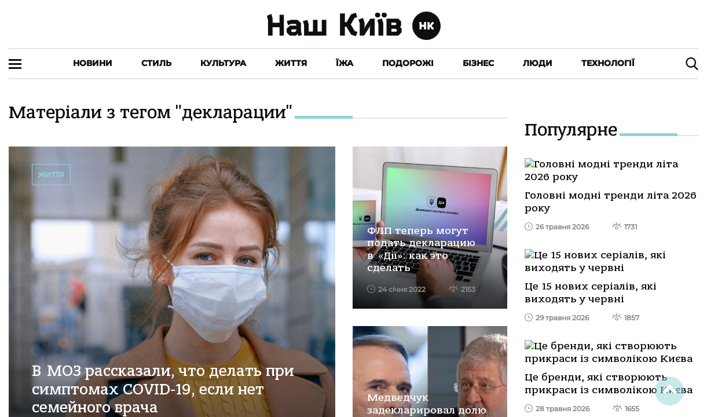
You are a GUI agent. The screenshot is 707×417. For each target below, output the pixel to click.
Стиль (156, 63)
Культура (223, 63)
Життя (291, 63)
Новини (92, 63)
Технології (608, 63)
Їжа (344, 63)
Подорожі (408, 63)
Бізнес (478, 63)
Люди (537, 63)
